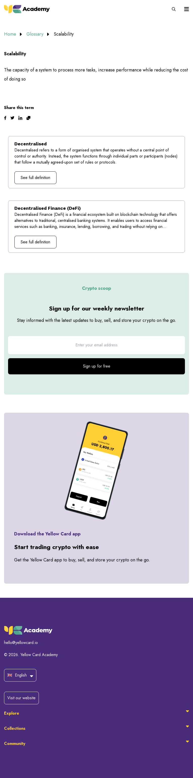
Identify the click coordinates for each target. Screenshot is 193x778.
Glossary (35, 34)
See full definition (35, 177)
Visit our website (21, 698)
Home (10, 34)
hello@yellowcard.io (21, 642)
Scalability (64, 34)
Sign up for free (96, 366)
